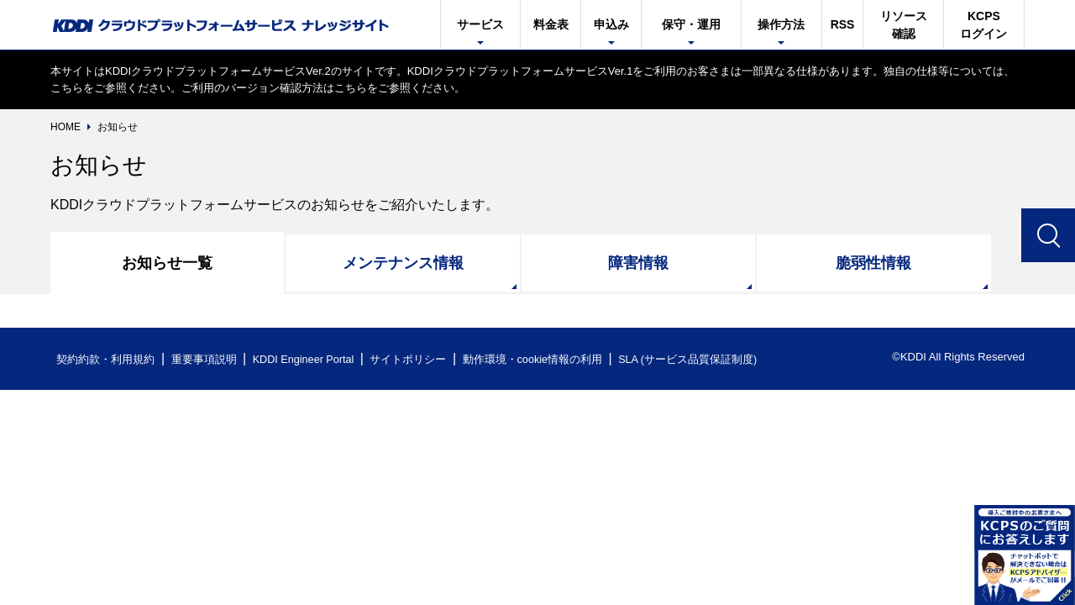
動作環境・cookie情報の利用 (540, 359)
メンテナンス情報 (403, 263)
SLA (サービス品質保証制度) (697, 359)
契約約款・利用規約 (106, 359)
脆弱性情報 (873, 263)
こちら (66, 88)
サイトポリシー (414, 359)
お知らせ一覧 (167, 263)
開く (1024, 554)
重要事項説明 (205, 359)
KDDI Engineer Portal (306, 359)
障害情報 (638, 263)
